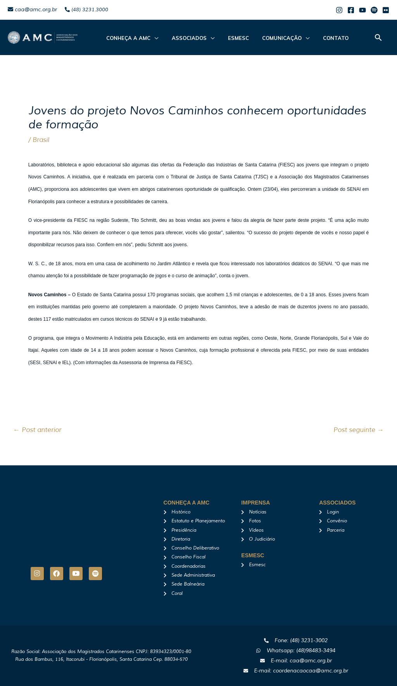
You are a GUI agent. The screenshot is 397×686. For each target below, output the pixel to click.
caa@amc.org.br (32, 9)
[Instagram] (339, 10)
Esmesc (227, 38)
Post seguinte (358, 430)
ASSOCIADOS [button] (183, 38)
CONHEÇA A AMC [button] (126, 38)
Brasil (41, 140)
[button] (378, 37)
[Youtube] (362, 10)
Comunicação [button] (267, 38)
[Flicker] (385, 10)
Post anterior (37, 430)
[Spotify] (374, 10)
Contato (317, 38)
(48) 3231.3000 (86, 10)
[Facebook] (350, 10)
